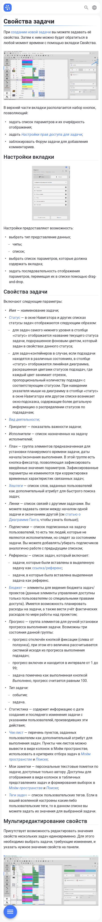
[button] (94, 8)
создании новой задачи (31, 32)
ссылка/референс (47, 568)
